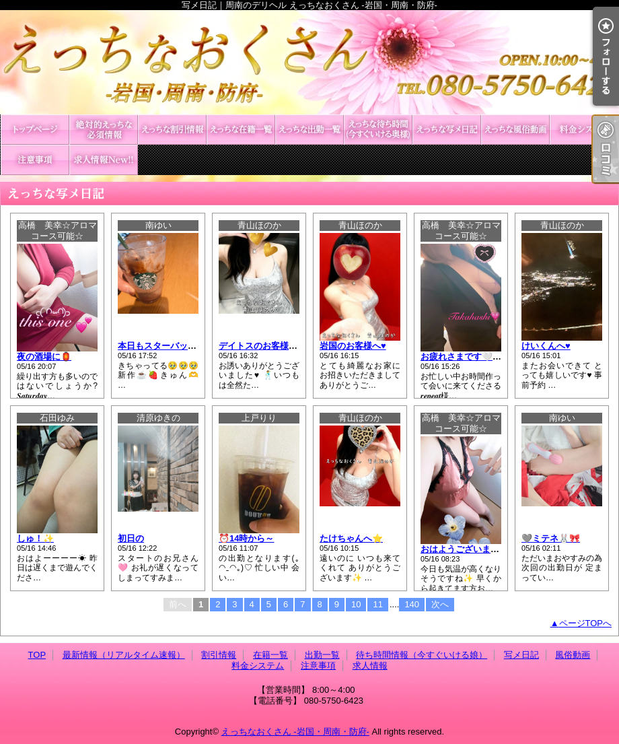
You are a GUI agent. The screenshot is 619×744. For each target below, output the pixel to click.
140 (411, 604)
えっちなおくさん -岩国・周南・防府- (295, 731)
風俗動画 (515, 129)
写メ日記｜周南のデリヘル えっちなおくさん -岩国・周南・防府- (309, 62)
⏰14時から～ (246, 538)
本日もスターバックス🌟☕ (172, 346)
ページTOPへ (585, 623)
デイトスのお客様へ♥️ (261, 346)
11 (377, 604)
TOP (35, 129)
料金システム (584, 129)
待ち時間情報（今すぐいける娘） (378, 129)
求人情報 (103, 160)
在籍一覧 (241, 129)
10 (356, 604)
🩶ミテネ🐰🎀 (550, 538)
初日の (131, 538)
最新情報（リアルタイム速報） (103, 129)
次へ (440, 604)
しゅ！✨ (35, 538)
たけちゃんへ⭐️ (351, 538)
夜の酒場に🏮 (44, 356)
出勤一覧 (309, 129)
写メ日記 (446, 129)
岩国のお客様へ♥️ (353, 346)
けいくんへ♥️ (546, 346)
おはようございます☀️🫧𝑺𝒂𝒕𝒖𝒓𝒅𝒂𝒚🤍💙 (498, 549)
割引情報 (172, 129)
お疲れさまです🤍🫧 (462, 356)
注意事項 (35, 160)
